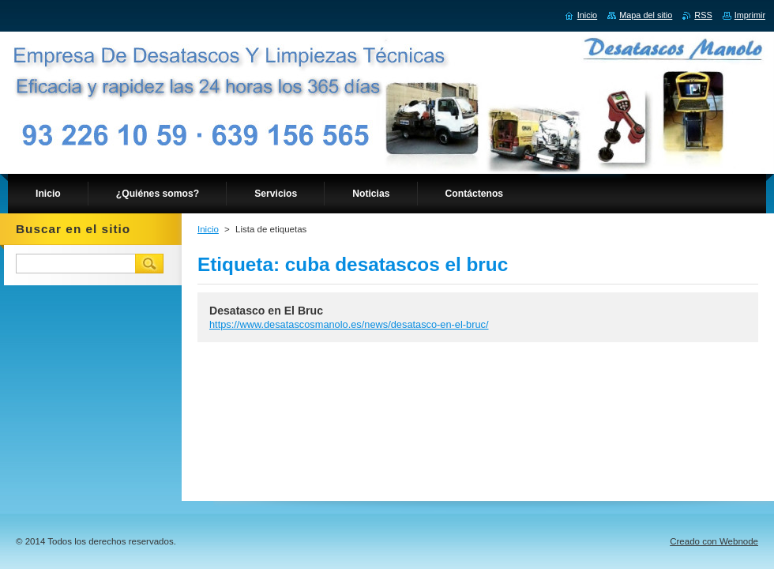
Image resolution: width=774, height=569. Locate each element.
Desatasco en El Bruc (266, 310)
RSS (703, 15)
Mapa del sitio (645, 15)
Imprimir (750, 15)
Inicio (208, 229)
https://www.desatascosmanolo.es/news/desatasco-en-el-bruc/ (349, 324)
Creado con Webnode (714, 541)
